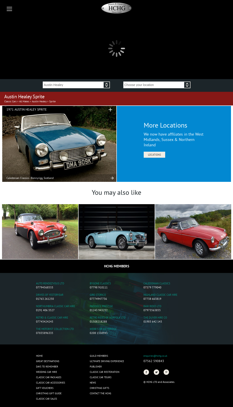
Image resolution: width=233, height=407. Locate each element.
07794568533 (44, 288)
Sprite (52, 101)
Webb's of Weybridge (103, 329)
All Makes (24, 101)
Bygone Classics (100, 283)
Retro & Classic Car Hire (52, 318)
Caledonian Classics (156, 283)
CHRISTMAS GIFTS (99, 388)
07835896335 (44, 333)
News (93, 382)
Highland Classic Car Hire (160, 295)
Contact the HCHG (100, 393)
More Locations (165, 126)
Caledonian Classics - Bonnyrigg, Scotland (29, 178)
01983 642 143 (152, 322)
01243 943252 (99, 310)
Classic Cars (10, 101)
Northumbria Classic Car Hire (55, 306)
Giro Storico (98, 295)
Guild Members (99, 356)
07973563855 (152, 310)
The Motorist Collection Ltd (55, 329)
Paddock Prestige (101, 306)
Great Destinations (47, 361)
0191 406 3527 (45, 310)
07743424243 (44, 322)
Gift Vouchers (44, 388)
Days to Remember (47, 366)
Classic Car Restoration (104, 372)
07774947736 (98, 299)
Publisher (96, 366)
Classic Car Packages (48, 377)
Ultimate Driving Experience (107, 361)
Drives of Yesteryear (49, 295)
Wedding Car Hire (46, 372)
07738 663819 (152, 299)
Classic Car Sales (46, 399)
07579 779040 (152, 288)
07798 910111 (99, 288)
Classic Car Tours (100, 377)
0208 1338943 (99, 333)
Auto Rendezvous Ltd (50, 283)
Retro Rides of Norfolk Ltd (108, 318)
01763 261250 (45, 299)
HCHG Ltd (151, 382)
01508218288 (98, 322)
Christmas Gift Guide (49, 393)
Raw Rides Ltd (152, 306)
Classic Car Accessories (50, 382)
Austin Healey (39, 101)
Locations (154, 155)
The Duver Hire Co (155, 318)
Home (39, 356)
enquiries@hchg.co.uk (155, 356)
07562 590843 (153, 361)
